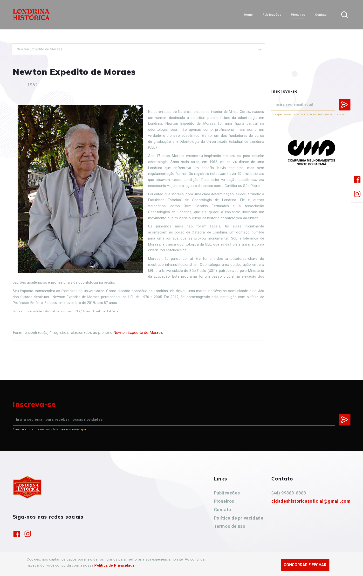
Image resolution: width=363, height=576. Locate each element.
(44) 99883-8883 (288, 492)
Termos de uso (230, 526)
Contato (222, 509)
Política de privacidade (238, 518)
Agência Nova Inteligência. (159, 566)
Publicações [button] (271, 14)
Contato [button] (321, 14)
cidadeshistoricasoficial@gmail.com (310, 501)
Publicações (227, 492)
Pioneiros (224, 501)
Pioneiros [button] (298, 14)
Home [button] (248, 14)
